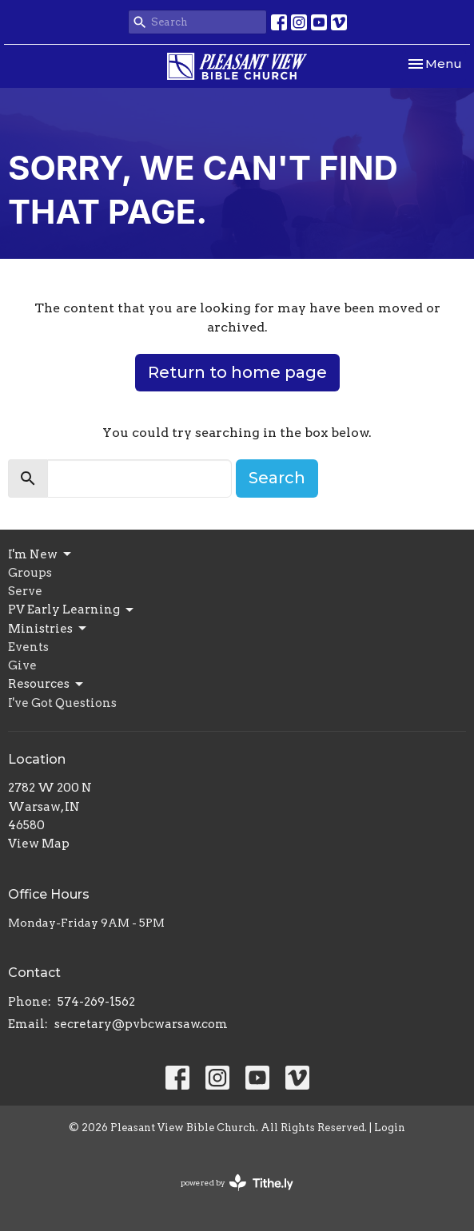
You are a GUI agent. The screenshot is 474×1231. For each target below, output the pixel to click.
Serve (25, 591)
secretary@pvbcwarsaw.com (141, 1024)
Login (389, 1128)
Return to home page (237, 372)
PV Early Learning (72, 610)
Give (22, 665)
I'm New (41, 554)
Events (28, 647)
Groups (30, 573)
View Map (39, 843)
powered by (237, 1182)
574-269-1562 (96, 1002)
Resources (47, 685)
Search (277, 477)
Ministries (48, 629)
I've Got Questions (62, 703)
